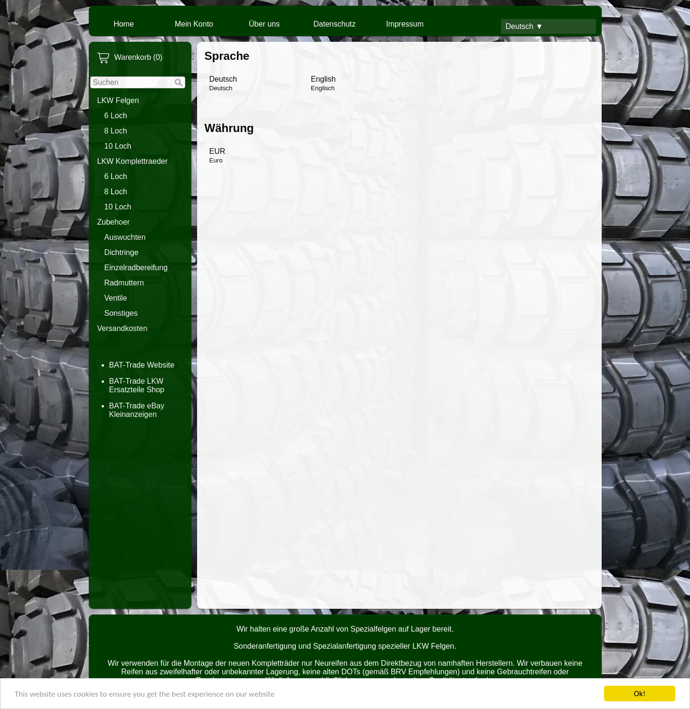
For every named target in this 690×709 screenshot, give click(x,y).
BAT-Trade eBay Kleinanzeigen (137, 410)
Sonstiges (121, 313)
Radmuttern (124, 283)
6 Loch (115, 116)
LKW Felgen (118, 100)
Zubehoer (113, 222)
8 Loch (115, 131)
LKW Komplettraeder (132, 161)
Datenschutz (334, 24)
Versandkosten (122, 328)
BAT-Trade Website (142, 365)
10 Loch (118, 146)
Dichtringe (121, 252)
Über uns (264, 24)
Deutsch (223, 83)
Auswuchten (125, 237)
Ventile (115, 298)
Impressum (405, 24)
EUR (217, 155)
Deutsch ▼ (524, 26)
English (323, 83)
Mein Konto (194, 24)
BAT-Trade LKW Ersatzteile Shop (137, 385)
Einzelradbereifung (136, 268)
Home (123, 24)
